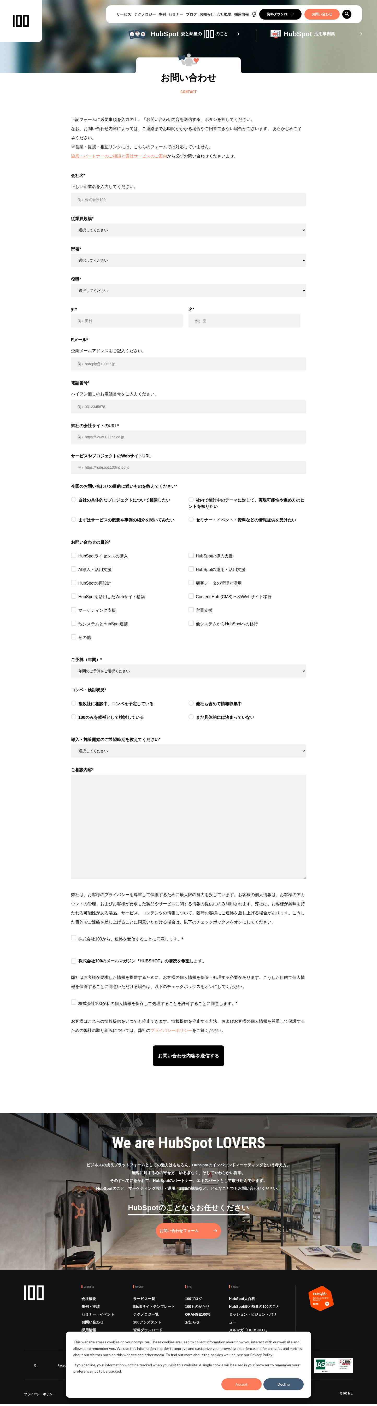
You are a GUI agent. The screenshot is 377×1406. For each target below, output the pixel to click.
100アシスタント (147, 1327)
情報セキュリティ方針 (104, 1397)
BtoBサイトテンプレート (154, 1311)
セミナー (175, 14)
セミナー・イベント (97, 1319)
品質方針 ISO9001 (167, 1397)
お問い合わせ (322, 14)
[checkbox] (188, 513)
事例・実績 (90, 1311)
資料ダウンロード (280, 14)
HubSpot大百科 (242, 1303)
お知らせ (206, 14)
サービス (123, 14)
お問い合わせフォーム (183, 1235)
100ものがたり (197, 1311)
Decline (284, 1384)
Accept (241, 1384)
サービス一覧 (144, 1303)
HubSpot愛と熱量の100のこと (254, 1311)
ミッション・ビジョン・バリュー (252, 1323)
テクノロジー (145, 14)
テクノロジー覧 (146, 1319)
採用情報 (241, 14)
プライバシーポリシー (171, 1030)
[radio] (129, 504)
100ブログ (193, 1303)
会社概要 (224, 14)
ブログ (191, 14)
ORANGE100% (197, 1319)
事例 (162, 14)
